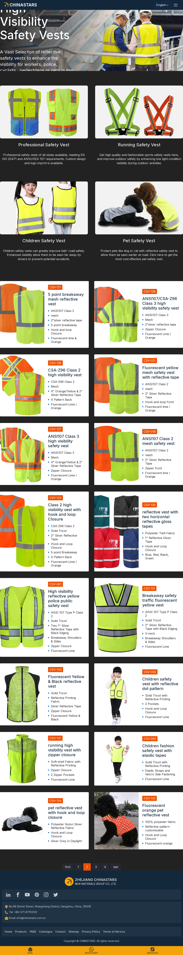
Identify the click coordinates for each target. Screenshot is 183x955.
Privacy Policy (91, 931)
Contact (60, 931)
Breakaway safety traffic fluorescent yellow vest (159, 600)
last (115, 867)
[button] (175, 5)
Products (21, 931)
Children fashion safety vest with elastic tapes (158, 750)
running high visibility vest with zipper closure (64, 750)
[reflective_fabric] (46, 894)
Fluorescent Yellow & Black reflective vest (66, 681)
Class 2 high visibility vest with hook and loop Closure (64, 511)
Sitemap (74, 931)
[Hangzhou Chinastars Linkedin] (8, 894)
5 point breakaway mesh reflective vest (66, 299)
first (67, 867)
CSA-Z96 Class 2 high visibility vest (64, 372)
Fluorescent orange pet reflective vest (155, 810)
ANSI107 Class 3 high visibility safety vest (63, 441)
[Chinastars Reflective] (27, 894)
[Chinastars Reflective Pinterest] (36, 894)
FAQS (33, 931)
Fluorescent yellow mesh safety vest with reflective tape (160, 372)
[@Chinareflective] (55, 894)
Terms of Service (114, 931)
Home (8, 931)
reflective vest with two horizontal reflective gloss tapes (160, 519)
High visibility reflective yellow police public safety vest (63, 598)
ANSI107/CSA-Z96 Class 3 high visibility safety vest (160, 303)
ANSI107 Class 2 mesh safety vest (158, 441)
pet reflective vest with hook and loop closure (66, 812)
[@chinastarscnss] (18, 894)
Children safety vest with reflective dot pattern (160, 684)
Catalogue (45, 931)
